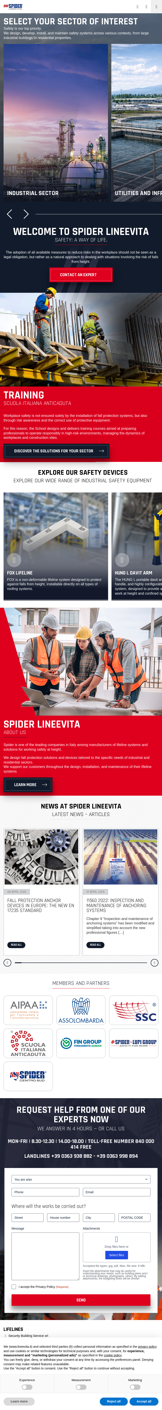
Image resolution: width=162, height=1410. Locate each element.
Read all (16, 945)
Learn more (25, 785)
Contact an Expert (78, 275)
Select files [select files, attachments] (116, 1255)
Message (18, 1228)
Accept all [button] (144, 1401)
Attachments (91, 1228)
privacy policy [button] (147, 1346)
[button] (11, 214)
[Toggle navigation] (156, 6)
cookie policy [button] (112, 1355)
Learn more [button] (19, 1401)
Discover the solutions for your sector (53, 451)
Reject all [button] (113, 1401)
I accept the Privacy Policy (37, 1287)
